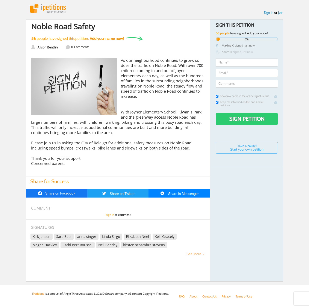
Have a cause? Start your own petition (247, 147)
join (280, 13)
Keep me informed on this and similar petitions (239, 103)
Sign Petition (247, 119)
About (193, 296)
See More (193, 254)
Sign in (268, 13)
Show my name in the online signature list (242, 96)
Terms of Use (244, 296)
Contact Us (209, 296)
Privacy (226, 296)
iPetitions (48, 8)
